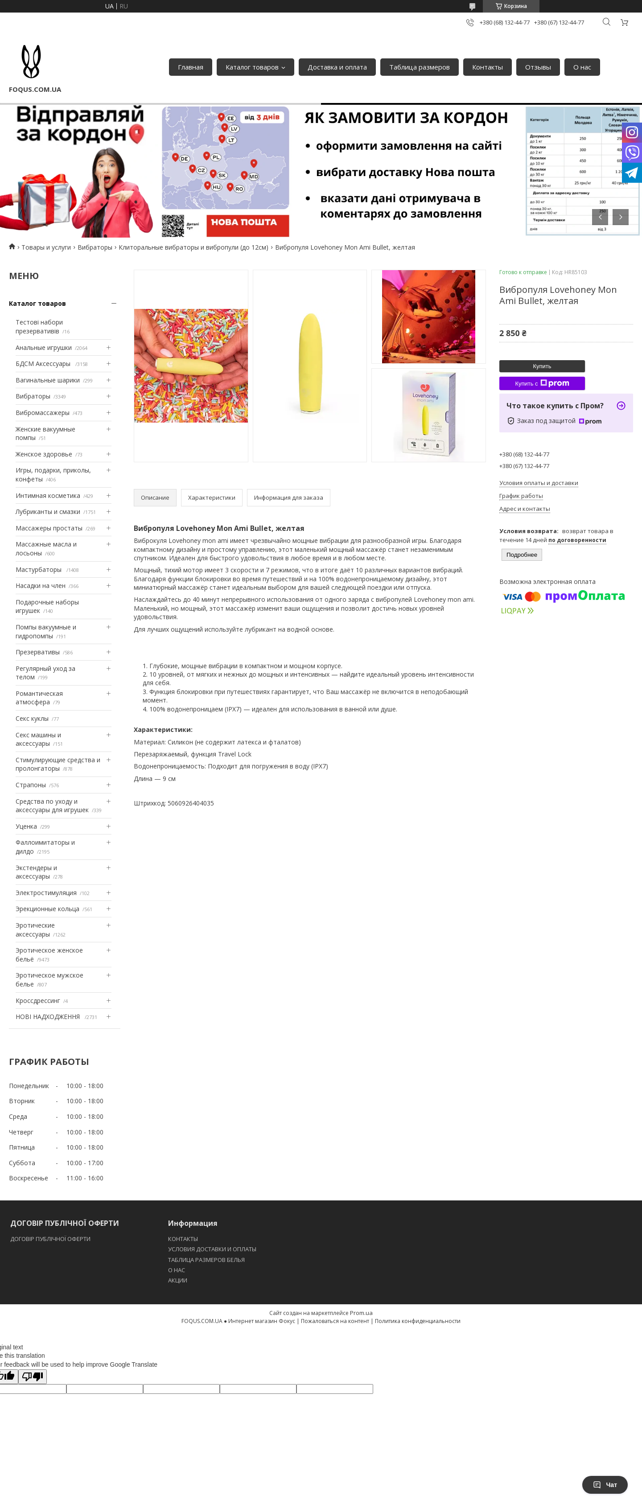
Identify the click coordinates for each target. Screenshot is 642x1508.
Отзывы (538, 66)
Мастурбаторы (39, 569)
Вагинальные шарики (48, 380)
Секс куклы (32, 718)
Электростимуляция (46, 892)
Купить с (542, 383)
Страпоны (31, 785)
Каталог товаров (252, 66)
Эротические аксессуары (35, 929)
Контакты (487, 66)
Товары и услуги (46, 247)
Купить (542, 366)
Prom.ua (361, 1313)
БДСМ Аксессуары (44, 363)
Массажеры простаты (49, 528)
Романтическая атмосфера (39, 698)
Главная (190, 66)
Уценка (26, 826)
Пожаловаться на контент (335, 1321)
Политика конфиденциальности (418, 1321)
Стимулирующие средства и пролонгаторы (58, 764)
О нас (582, 66)
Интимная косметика (48, 495)
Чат (605, 1485)
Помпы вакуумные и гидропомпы (46, 631)
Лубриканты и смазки (48, 511)
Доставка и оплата (337, 66)
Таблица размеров (419, 66)
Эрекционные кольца (47, 908)
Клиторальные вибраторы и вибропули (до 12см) (193, 247)
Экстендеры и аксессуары (36, 872)
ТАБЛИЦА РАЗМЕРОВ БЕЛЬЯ (206, 1260)
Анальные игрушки (44, 347)
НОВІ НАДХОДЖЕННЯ (49, 1016)
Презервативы (38, 652)
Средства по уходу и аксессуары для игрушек (52, 805)
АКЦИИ (177, 1280)
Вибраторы (95, 247)
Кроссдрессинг (38, 1000)
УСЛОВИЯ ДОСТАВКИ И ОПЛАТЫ (212, 1249)
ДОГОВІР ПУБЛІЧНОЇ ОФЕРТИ (51, 1239)
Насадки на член (41, 585)
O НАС (176, 1270)
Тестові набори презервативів (39, 326)
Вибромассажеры (43, 412)
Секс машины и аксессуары (38, 739)
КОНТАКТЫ (183, 1239)
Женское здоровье (44, 454)
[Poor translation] (32, 1376)
